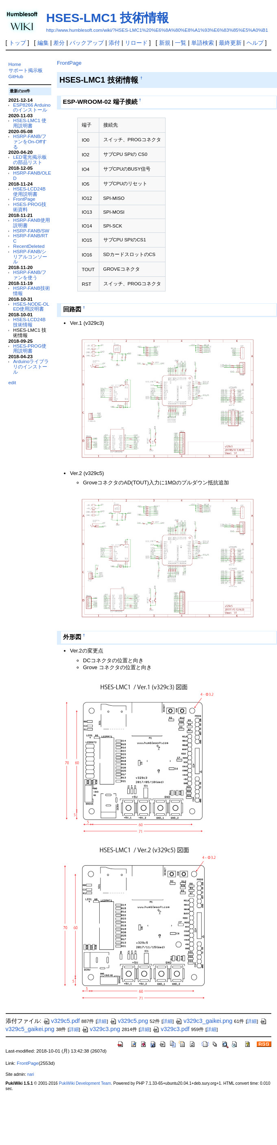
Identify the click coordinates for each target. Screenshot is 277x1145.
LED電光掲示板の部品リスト (30, 159)
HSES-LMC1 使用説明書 (29, 123)
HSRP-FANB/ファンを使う (29, 274)
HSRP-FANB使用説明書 (31, 222)
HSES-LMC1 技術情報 (107, 17)
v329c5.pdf (61, 1021)
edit (12, 382)
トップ (17, 42)
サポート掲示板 (26, 70)
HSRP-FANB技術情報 (31, 290)
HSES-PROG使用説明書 (29, 348)
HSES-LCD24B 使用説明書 (29, 191)
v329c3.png (101, 1029)
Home (15, 64)
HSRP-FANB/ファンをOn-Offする (30, 141)
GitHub (16, 76)
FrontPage (24, 198)
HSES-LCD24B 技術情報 (29, 322)
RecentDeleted (28, 246)
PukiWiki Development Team (85, 1083)
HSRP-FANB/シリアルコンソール (30, 257)
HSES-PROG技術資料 (29, 206)
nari (30, 1074)
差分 (59, 42)
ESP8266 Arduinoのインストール (31, 107)
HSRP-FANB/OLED (32, 175)
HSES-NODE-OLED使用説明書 (31, 306)
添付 (114, 42)
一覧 (180, 42)
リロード (136, 42)
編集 (43, 42)
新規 (164, 42)
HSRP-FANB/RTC (30, 238)
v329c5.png (129, 1021)
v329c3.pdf (171, 1029)
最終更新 (230, 42)
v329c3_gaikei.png (203, 1021)
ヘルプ (255, 42)
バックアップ (87, 42)
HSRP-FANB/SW (31, 230)
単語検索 (202, 42)
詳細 (102, 1021)
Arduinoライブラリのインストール (31, 366)
